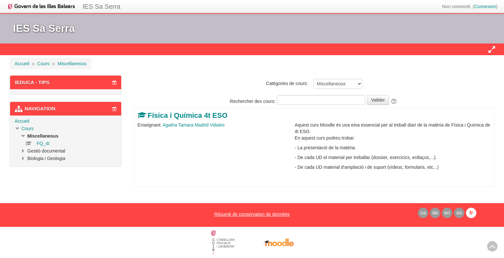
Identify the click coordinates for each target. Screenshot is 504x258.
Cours (27, 128)
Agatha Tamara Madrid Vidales (193, 125)
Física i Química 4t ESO (187, 115)
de (435, 212)
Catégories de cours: (287, 83)
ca (423, 212)
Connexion (485, 6)
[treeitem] (66, 121)
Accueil (22, 121)
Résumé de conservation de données (252, 214)
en (447, 212)
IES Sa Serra (102, 6)
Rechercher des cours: (253, 101)
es (459, 212)
